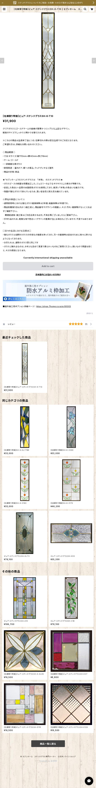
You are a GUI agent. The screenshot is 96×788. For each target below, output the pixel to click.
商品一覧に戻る (48, 743)
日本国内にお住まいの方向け (48, 274)
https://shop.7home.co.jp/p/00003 (53, 306)
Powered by (48, 761)
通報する (89, 313)
